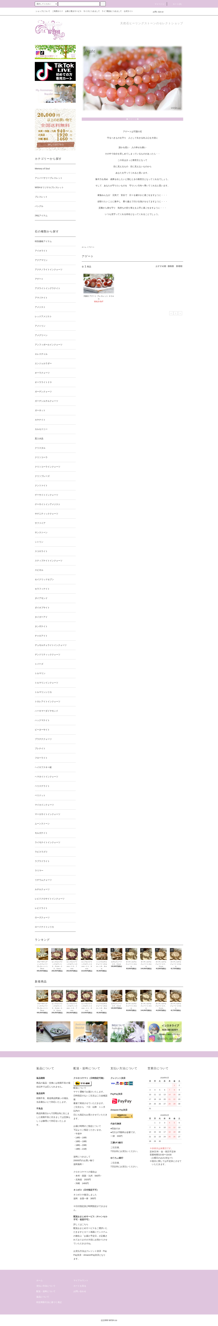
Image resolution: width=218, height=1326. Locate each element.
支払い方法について (45, 1286)
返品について (42, 1297)
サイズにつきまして (91, 11)
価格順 (171, 266)
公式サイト (128, 11)
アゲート (91, 247)
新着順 (179, 266)
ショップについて (43, 11)
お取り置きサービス (73, 11)
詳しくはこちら (80, 1224)
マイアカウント (80, 1280)
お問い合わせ (156, 12)
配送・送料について (45, 1291)
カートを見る (79, 1286)
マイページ (158, 4)
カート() (175, 4)
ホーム (84, 247)
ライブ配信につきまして (112, 11)
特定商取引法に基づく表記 (49, 1302)
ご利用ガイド (57, 11)
